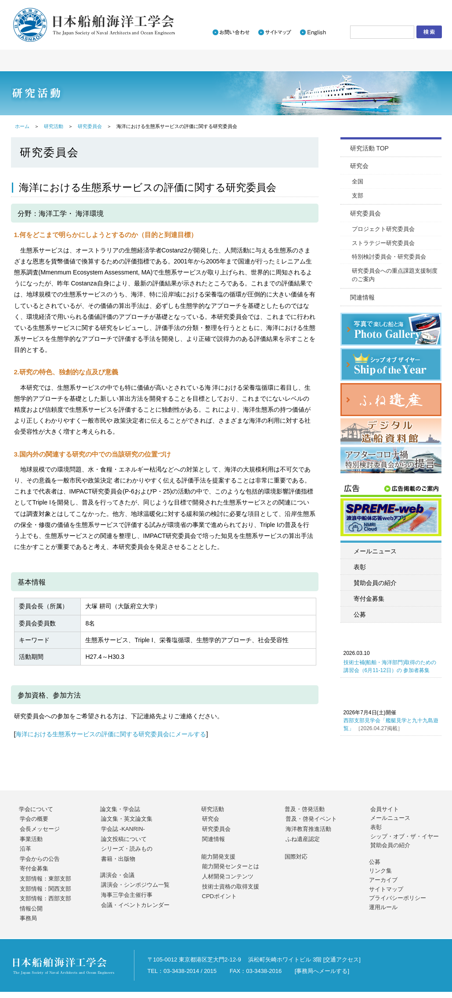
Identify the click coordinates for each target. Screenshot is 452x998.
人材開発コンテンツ (227, 876)
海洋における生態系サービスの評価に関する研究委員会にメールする (110, 734)
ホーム (22, 126)
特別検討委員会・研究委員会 (389, 256)
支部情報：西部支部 (45, 898)
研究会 (359, 165)
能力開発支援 (218, 856)
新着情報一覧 (278, 7)
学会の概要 (34, 818)
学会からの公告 (40, 858)
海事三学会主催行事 (126, 895)
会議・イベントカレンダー (135, 905)
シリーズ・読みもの (126, 848)
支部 (357, 195)
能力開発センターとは (230, 866)
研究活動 (53, 126)
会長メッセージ (40, 829)
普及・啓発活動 (305, 809)
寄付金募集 (369, 598)
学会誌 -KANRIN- (123, 829)
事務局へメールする (321, 971)
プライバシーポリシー (397, 898)
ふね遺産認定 (303, 839)
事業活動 (31, 839)
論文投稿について (124, 839)
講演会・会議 (117, 875)
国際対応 (296, 856)
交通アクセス (342, 959)
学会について (36, 809)
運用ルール (383, 907)
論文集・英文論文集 (126, 818)
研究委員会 (90, 126)
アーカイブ (383, 880)
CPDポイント (219, 896)
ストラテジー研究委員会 (383, 243)
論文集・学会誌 (120, 809)
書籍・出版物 (118, 858)
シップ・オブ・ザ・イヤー (404, 836)
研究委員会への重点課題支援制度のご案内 (395, 275)
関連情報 (362, 297)
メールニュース (375, 551)
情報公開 (31, 908)
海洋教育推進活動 (308, 829)
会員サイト (384, 809)
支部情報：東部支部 (45, 878)
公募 (360, 614)
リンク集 (380, 870)
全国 (357, 181)
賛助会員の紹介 (375, 582)
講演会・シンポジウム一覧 (135, 884)
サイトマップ (386, 889)
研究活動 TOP (369, 148)
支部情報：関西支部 (45, 888)
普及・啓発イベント (311, 818)
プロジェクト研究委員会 (383, 229)
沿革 (25, 848)
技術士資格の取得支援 (230, 886)
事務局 (28, 918)
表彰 (360, 566)
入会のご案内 (327, 7)
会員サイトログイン (404, 7)
